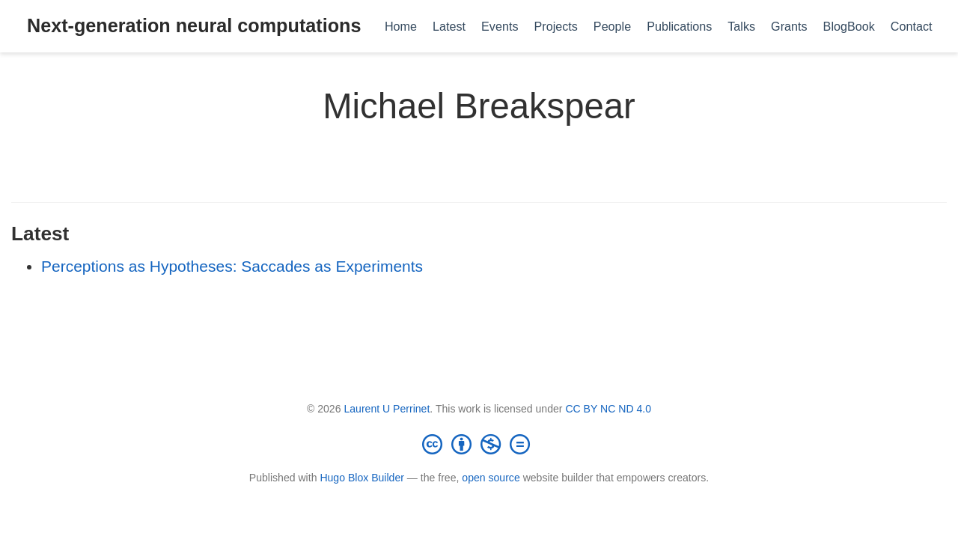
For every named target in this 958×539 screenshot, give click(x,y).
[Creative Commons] (479, 444)
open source (490, 478)
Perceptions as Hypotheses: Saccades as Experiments (232, 266)
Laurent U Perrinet (387, 409)
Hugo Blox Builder (362, 478)
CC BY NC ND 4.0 (608, 409)
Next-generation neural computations (194, 25)
